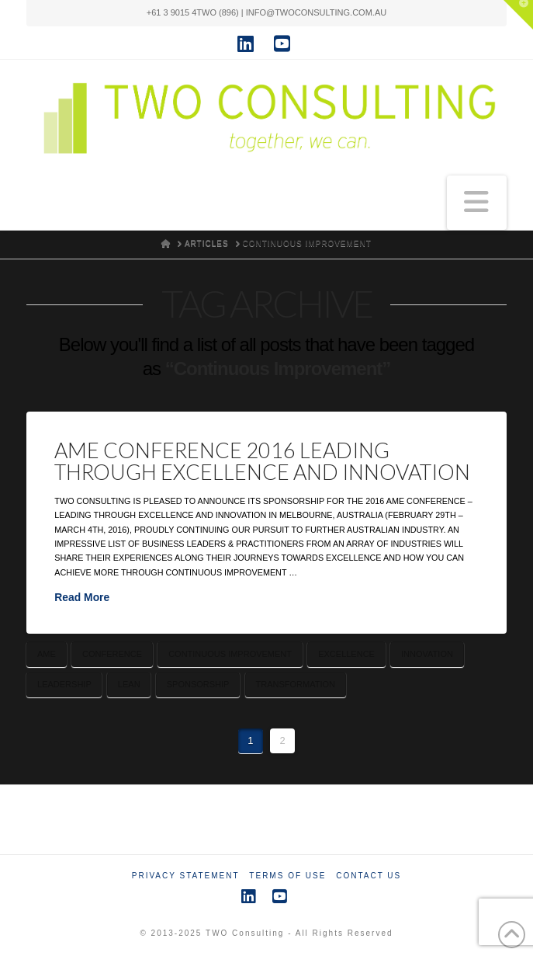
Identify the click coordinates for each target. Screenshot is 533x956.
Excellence (346, 654)
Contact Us (368, 875)
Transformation (295, 684)
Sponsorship (198, 684)
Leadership (64, 684)
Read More (81, 597)
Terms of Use (287, 875)
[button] (477, 203)
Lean (129, 684)
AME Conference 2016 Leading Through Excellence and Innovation (262, 461)
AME (46, 654)
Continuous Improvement (230, 654)
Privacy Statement (186, 875)
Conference (112, 654)
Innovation (427, 654)
